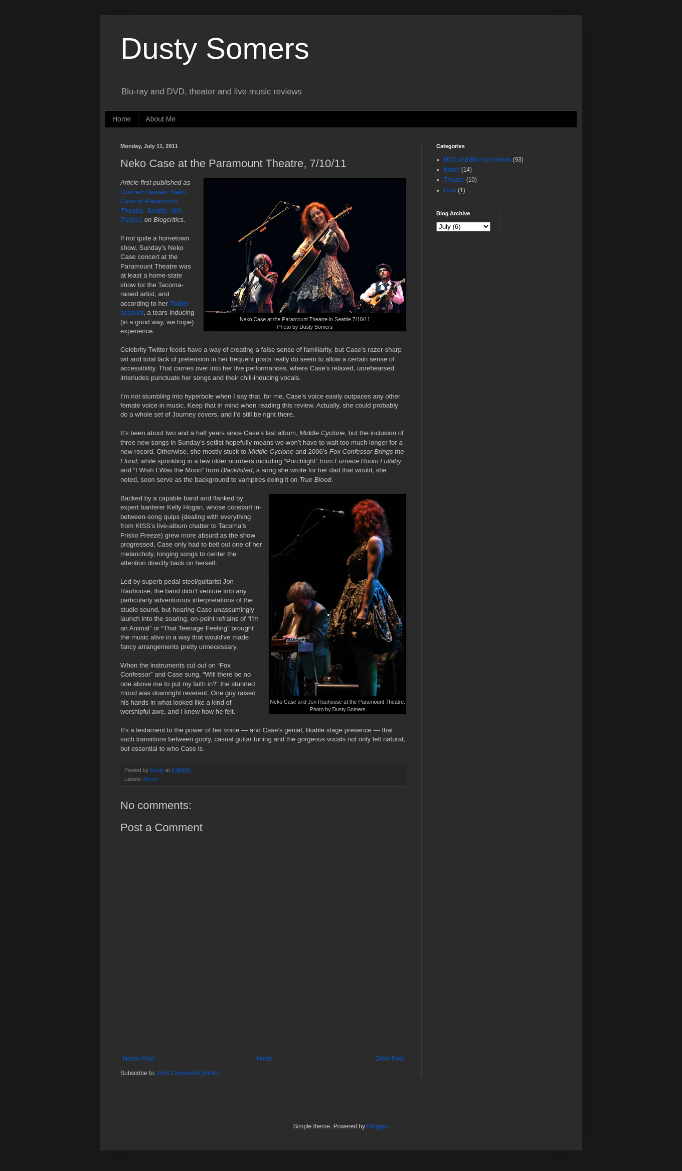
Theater (454, 179)
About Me (160, 119)
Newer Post (138, 1058)
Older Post (389, 1058)
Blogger (377, 1126)
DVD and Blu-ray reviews (477, 159)
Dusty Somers (214, 48)
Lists (450, 190)
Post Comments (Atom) (188, 1073)
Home (121, 119)
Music (150, 779)
